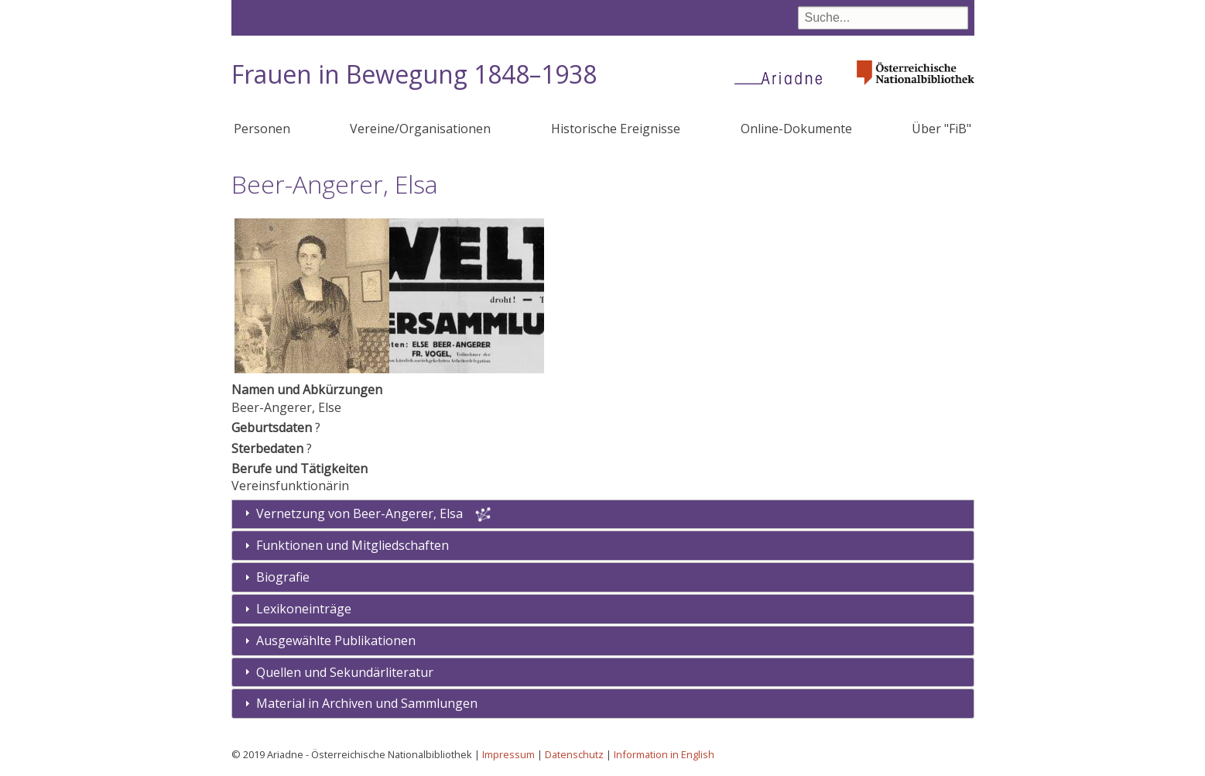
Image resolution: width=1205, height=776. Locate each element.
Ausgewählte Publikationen (336, 640)
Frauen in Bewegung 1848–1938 (414, 74)
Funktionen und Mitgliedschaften (352, 545)
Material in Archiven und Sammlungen (367, 703)
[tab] (602, 545)
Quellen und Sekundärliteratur (344, 672)
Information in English (664, 754)
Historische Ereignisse (615, 128)
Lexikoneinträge (303, 608)
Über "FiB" (941, 128)
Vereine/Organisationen (420, 128)
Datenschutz (574, 754)
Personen (262, 128)
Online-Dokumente (796, 128)
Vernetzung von (361, 513)
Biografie (283, 576)
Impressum (508, 754)
